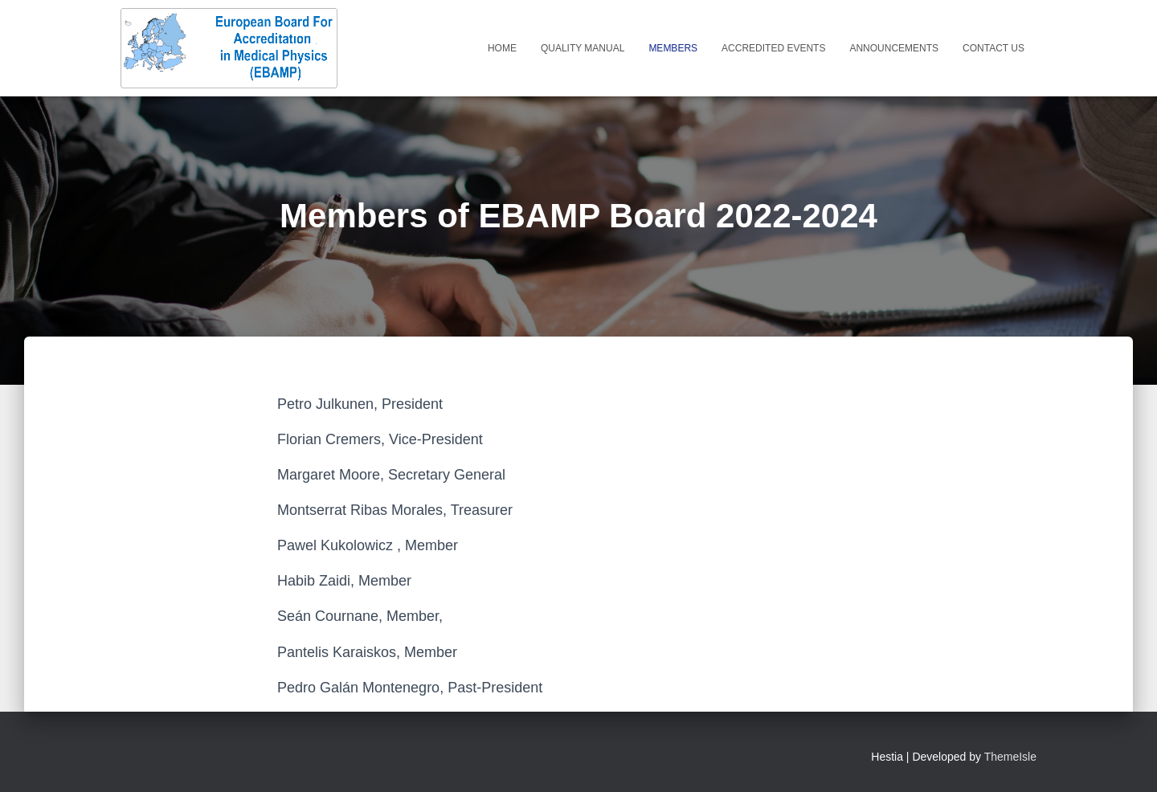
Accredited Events (773, 48)
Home (502, 48)
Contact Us (993, 48)
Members (672, 48)
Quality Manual (582, 48)
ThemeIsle (1010, 756)
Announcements (893, 48)
